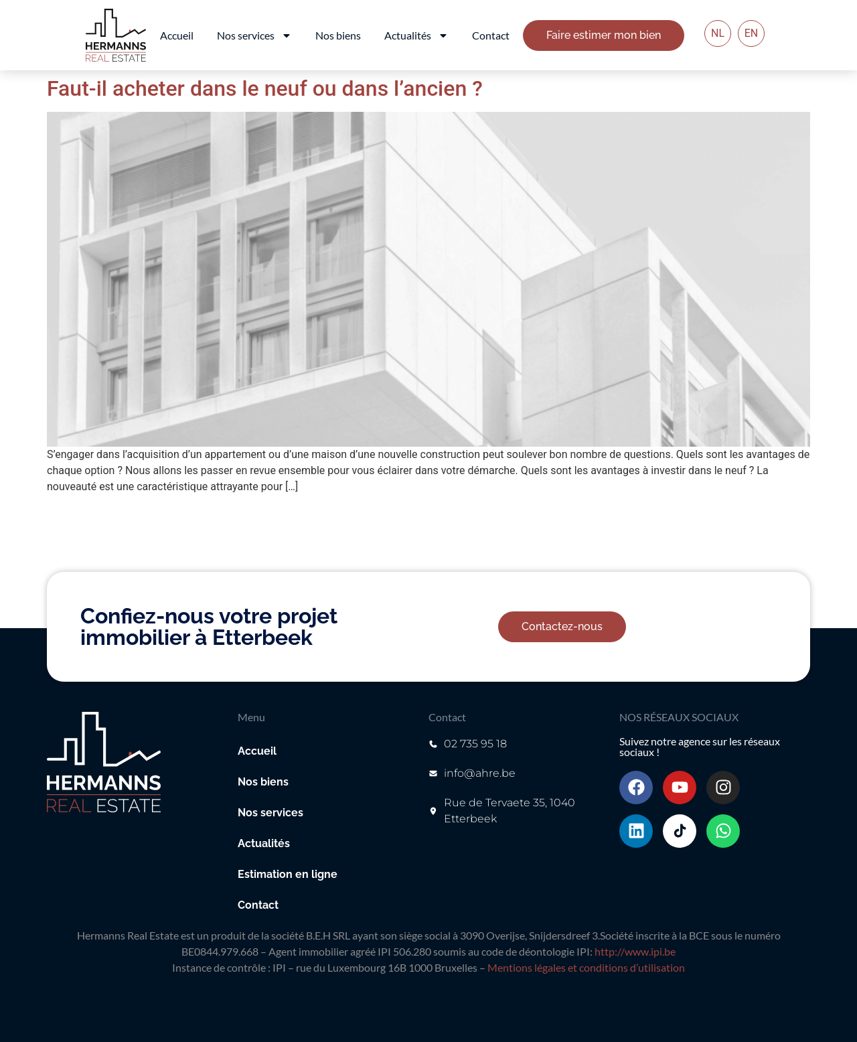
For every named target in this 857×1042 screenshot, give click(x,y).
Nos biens (338, 35)
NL (717, 33)
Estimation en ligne (287, 874)
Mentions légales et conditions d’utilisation (586, 967)
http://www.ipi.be (635, 951)
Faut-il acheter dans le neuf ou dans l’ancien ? (265, 88)
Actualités (416, 35)
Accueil (176, 35)
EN (752, 33)
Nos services (254, 35)
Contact (491, 35)
